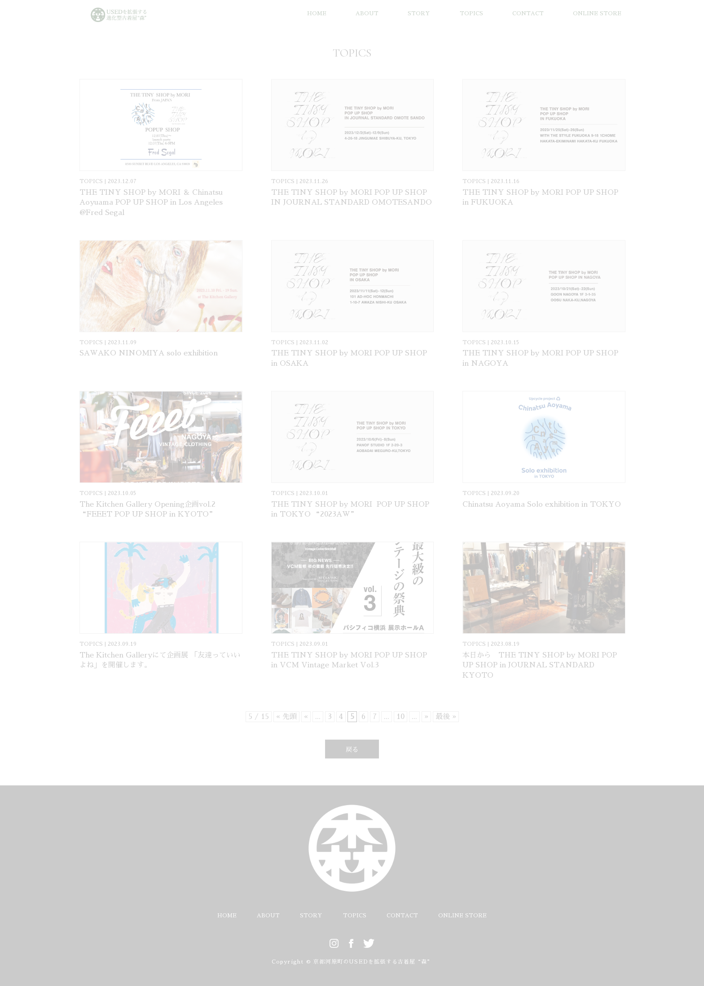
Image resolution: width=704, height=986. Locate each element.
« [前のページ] (306, 716)
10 (400, 716)
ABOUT (367, 13)
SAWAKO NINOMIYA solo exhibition (148, 353)
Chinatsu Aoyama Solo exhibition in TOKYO (541, 504)
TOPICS (471, 13)
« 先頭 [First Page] (286, 716)
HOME (316, 13)
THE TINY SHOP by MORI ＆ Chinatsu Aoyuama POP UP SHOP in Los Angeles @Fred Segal (151, 202)
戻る (352, 749)
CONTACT (528, 13)
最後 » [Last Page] (446, 716)
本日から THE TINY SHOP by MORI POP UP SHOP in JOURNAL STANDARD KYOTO (539, 665)
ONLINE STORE (597, 13)
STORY (419, 13)
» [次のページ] (426, 716)
